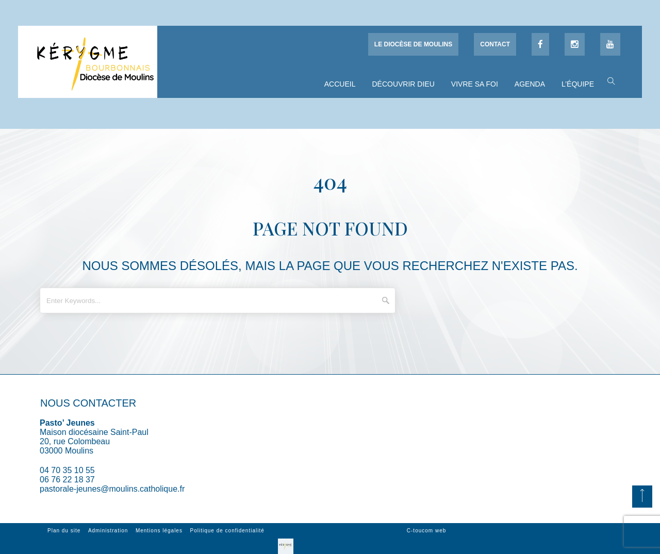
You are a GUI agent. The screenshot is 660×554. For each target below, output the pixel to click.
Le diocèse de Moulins (413, 44)
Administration (108, 530)
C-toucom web (426, 530)
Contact (495, 44)
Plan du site (63, 530)
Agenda (530, 84)
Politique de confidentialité (227, 530)
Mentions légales (159, 530)
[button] (608, 80)
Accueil (340, 84)
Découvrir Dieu (403, 84)
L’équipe (578, 84)
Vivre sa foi (474, 84)
